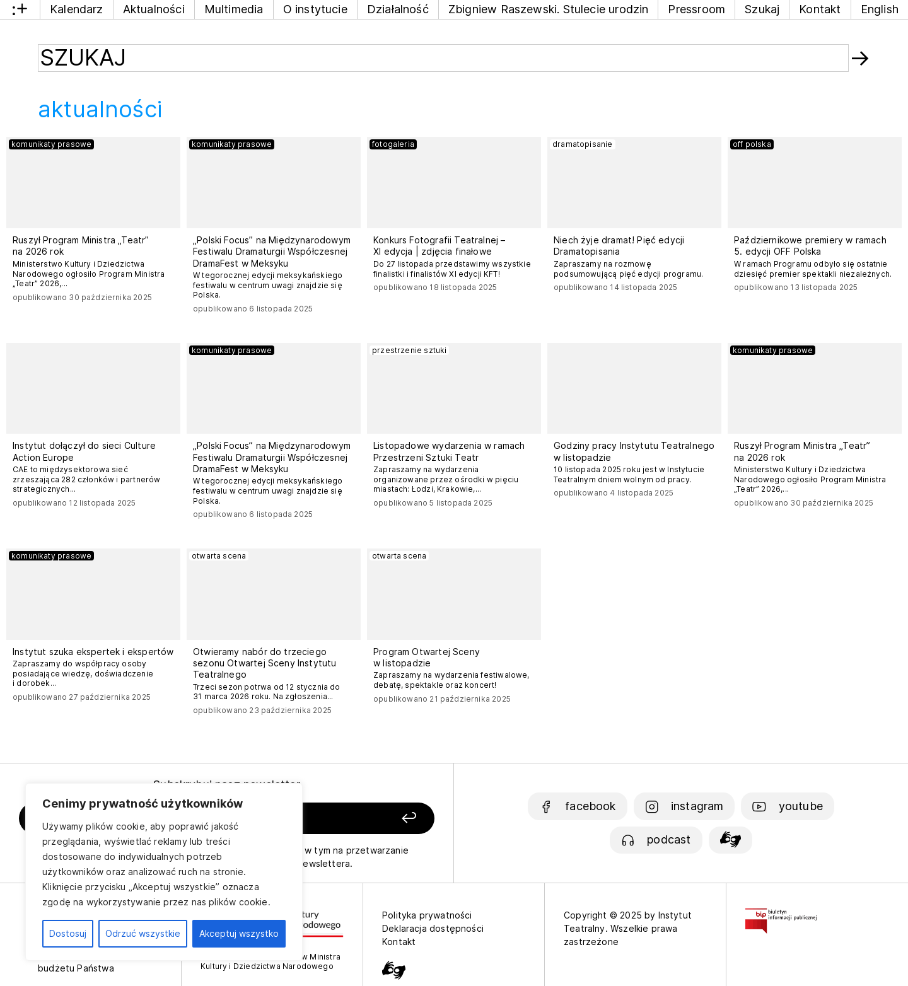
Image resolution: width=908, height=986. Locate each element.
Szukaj (762, 9)
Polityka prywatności (427, 915)
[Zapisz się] (353, 818)
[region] (164, 872)
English (880, 9)
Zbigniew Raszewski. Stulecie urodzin (548, 9)
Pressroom (696, 9)
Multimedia (234, 9)
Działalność (398, 9)
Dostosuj (67, 933)
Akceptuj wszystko (239, 933)
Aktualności (154, 9)
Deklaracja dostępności (433, 928)
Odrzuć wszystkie (142, 933)
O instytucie (315, 9)
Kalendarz (76, 9)
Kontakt (820, 9)
